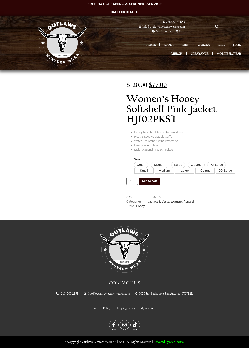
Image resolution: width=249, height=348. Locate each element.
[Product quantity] (132, 181)
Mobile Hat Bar (229, 54)
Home (151, 45)
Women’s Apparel (182, 201)
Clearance (199, 54)
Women (203, 45)
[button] (141, 165)
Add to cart (149, 181)
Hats (237, 45)
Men (185, 45)
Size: (137, 159)
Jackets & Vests (158, 201)
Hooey (140, 206)
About (169, 45)
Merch (176, 54)
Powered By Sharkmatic (169, 342)
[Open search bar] (217, 26)
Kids (221, 45)
